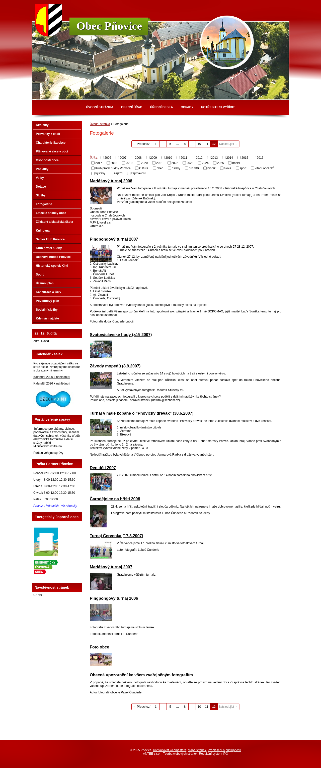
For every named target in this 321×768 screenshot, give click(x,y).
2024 (205, 163)
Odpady (187, 107)
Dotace (41, 186)
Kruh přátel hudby (49, 248)
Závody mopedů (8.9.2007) (115, 366)
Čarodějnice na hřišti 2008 (115, 499)
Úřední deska (161, 107)
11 (206, 144)
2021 (159, 163)
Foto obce (99, 647)
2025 (220, 163)
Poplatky (42, 169)
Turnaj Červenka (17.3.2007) (116, 535)
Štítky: (94, 157)
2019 (129, 163)
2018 (114, 163)
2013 (214, 157)
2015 (245, 157)
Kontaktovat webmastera (169, 750)
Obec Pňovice (109, 26)
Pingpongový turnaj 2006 (114, 598)
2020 (144, 163)
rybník (211, 168)
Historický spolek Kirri (52, 265)
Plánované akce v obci (52, 151)
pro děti (194, 168)
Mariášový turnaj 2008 (111, 181)
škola (227, 168)
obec (160, 168)
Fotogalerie (44, 204)
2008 (138, 157)
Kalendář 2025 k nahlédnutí (51, 377)
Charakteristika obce (50, 142)
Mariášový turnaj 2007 (111, 567)
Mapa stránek (197, 750)
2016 (260, 157)
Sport (40, 274)
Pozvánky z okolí (48, 134)
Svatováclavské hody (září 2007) (121, 334)
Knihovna (43, 230)
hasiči (236, 163)
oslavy (176, 168)
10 (199, 144)
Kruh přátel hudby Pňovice (113, 168)
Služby (41, 195)
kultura (143, 168)
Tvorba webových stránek (180, 753)
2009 (153, 157)
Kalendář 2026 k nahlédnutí (51, 383)
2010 (169, 157)
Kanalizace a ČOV (48, 292)
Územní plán (45, 283)
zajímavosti (138, 173)
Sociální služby (47, 309)
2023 (190, 163)
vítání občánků (264, 168)
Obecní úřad (131, 107)
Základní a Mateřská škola (54, 222)
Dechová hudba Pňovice (53, 257)
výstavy (100, 173)
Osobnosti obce (47, 160)
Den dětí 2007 (103, 467)
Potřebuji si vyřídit (218, 107)
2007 (123, 157)
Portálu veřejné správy (48, 453)
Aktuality (42, 125)
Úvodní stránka (99, 107)
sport (243, 168)
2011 (184, 157)
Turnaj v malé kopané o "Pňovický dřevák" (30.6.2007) (142, 413)
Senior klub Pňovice (50, 239)
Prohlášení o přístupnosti (224, 750)
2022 (175, 163)
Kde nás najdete (47, 318)
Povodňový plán (47, 301)
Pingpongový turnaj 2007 (114, 239)
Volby (40, 178)
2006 (108, 157)
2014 (229, 157)
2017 (98, 163)
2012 (199, 157)
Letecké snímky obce (51, 213)
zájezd (118, 173)
